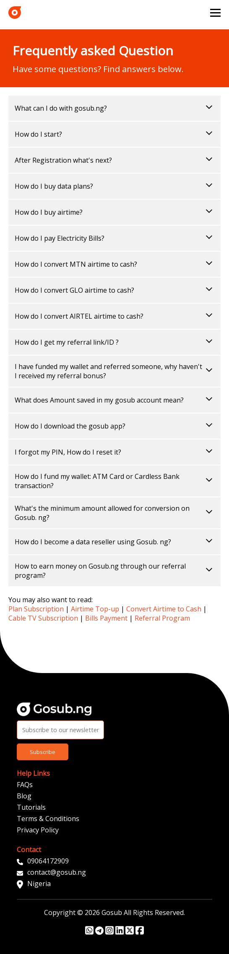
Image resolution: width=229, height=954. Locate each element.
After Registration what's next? (114, 160)
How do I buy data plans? (114, 186)
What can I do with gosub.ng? (114, 108)
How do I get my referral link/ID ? (114, 342)
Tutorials (31, 807)
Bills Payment (106, 618)
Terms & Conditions (48, 818)
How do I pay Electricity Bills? (114, 238)
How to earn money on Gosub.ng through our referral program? (114, 570)
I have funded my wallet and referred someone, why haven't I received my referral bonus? (114, 371)
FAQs (25, 784)
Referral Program (162, 618)
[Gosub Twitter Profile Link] (129, 932)
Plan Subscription (36, 608)
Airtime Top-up (95, 608)
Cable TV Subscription (43, 618)
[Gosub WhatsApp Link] (89, 932)
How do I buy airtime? (114, 212)
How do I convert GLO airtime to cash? (114, 290)
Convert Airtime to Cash (163, 608)
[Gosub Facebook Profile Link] (139, 932)
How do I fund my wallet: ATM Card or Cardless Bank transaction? (114, 481)
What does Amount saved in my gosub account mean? (114, 400)
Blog (24, 796)
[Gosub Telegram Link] (99, 932)
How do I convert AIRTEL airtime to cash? (114, 316)
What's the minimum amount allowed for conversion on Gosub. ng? (114, 513)
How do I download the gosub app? (114, 426)
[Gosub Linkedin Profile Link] (119, 932)
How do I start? (114, 134)
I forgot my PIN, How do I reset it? (114, 452)
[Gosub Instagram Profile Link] (109, 932)
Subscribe (42, 752)
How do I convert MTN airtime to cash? (114, 264)
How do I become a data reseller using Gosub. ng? (114, 541)
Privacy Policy (38, 829)
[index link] (14, 12)
